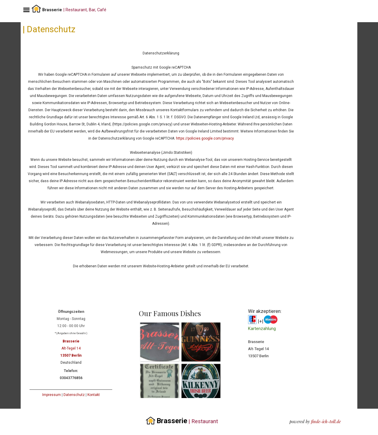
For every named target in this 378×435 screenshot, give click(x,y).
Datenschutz (74, 395)
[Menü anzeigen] (26, 9)
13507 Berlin (71, 355)
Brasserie (71, 341)
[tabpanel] (89, 9)
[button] (159, 342)
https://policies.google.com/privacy (205, 138)
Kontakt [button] (93, 395)
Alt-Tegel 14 (71, 348)
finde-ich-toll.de (326, 421)
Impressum (51, 395)
